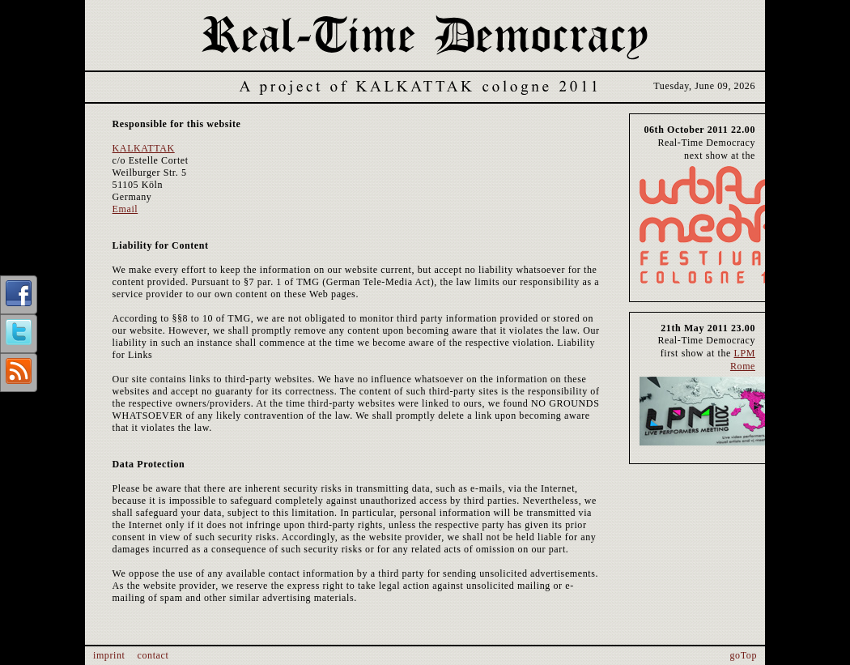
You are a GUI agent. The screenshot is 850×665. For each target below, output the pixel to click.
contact (153, 655)
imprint (109, 655)
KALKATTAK (144, 148)
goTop (744, 655)
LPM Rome (742, 359)
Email (125, 209)
